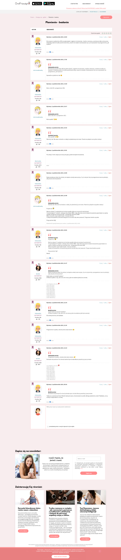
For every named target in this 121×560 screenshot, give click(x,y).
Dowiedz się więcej (64, 552)
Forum (32, 17)
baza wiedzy (87, 3)
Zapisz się (89, 473)
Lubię (105, 37)
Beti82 (38, 274)
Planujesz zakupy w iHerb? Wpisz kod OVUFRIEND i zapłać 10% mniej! (86, 8)
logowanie (103, 11)
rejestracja (93, 11)
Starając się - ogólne (41, 17)
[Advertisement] (21, 38)
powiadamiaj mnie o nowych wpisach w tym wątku (60, 426)
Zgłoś (109, 37)
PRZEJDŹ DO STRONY (60, 556)
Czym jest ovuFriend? (82, 11)
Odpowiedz (106, 17)
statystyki (74, 3)
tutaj (81, 468)
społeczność (99, 3)
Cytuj (100, 37)
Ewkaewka (38, 47)
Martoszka (38, 161)
